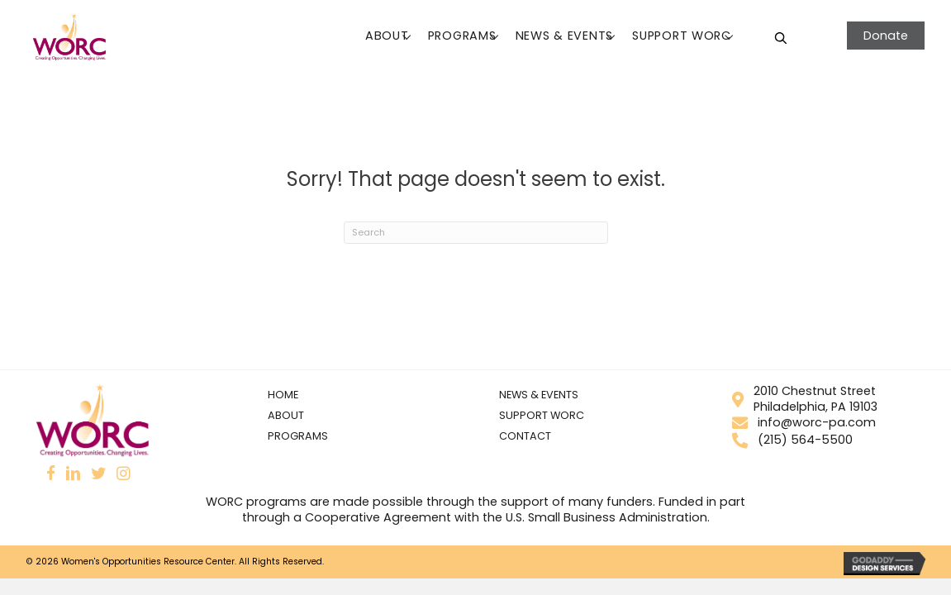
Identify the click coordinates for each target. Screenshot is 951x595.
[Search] (476, 232)
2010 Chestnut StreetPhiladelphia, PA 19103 (803, 399)
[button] (406, 37)
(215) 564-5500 (792, 439)
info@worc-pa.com (804, 422)
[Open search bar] (780, 37)
